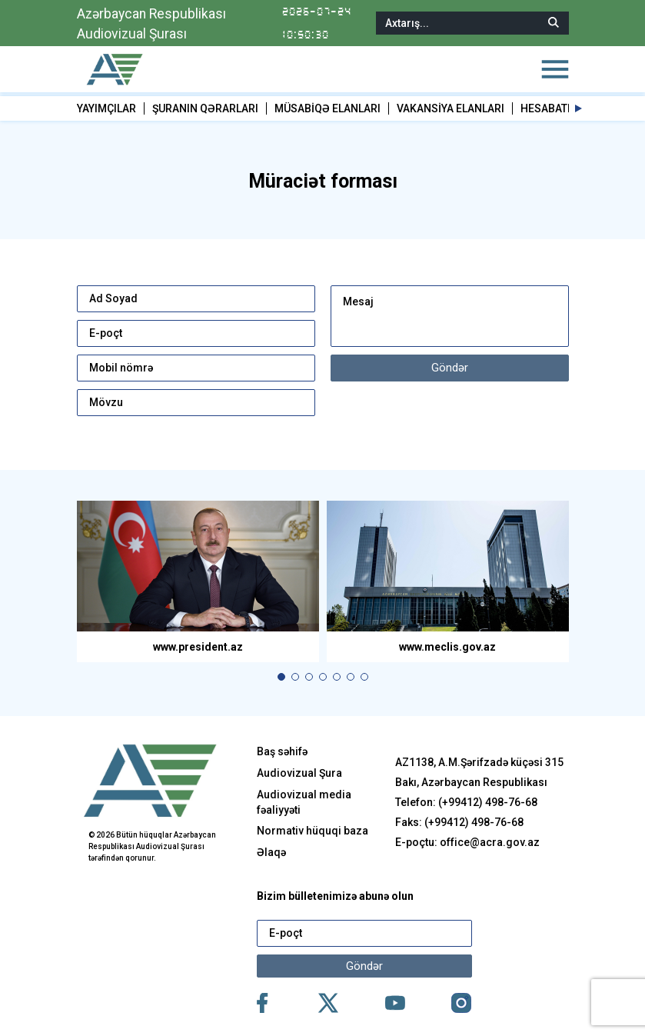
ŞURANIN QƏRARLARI (205, 108)
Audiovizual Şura (299, 773)
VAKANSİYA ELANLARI (450, 108)
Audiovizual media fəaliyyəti (304, 802)
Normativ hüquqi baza (312, 830)
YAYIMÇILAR (106, 108)
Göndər (449, 368)
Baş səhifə (282, 751)
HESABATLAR (553, 108)
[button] (578, 108)
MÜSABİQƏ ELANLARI (327, 108)
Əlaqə (271, 852)
